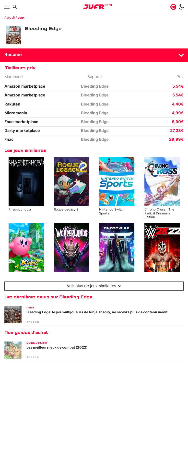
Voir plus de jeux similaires (94, 286)
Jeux (21, 17)
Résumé (13, 55)
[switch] (181, 7)
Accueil (9, 17)
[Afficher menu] (7, 7)
